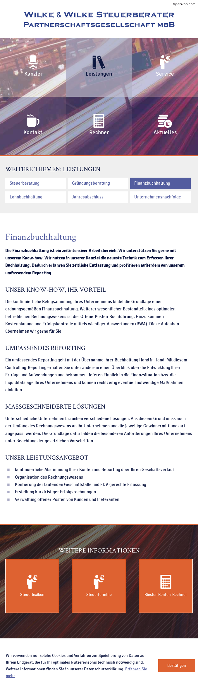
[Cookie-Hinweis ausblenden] (176, 665)
